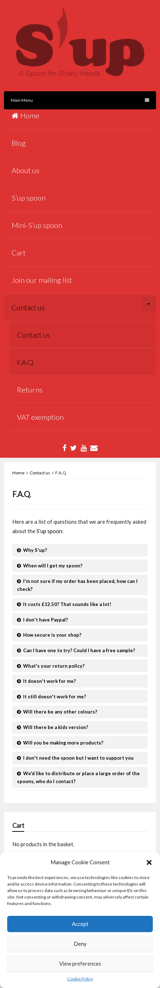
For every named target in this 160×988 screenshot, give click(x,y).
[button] (149, 862)
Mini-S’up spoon (37, 225)
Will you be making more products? (63, 743)
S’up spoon (29, 197)
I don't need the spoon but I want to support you (78, 758)
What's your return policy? (54, 666)
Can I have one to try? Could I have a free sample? (79, 650)
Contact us (28, 307)
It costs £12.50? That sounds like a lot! (67, 604)
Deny (80, 943)
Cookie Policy (80, 979)
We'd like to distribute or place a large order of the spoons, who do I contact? (78, 777)
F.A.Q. (25, 362)
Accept (80, 924)
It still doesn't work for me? (54, 696)
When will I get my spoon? (52, 565)
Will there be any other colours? (60, 712)
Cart (19, 252)
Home (25, 115)
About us (25, 170)
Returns (30, 389)
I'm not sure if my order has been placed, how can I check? (77, 585)
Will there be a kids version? (55, 727)
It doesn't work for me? (49, 681)
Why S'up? (35, 550)
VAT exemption (40, 417)
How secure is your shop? (52, 635)
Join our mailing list (42, 280)
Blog (19, 143)
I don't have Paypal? (45, 620)
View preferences (80, 963)
